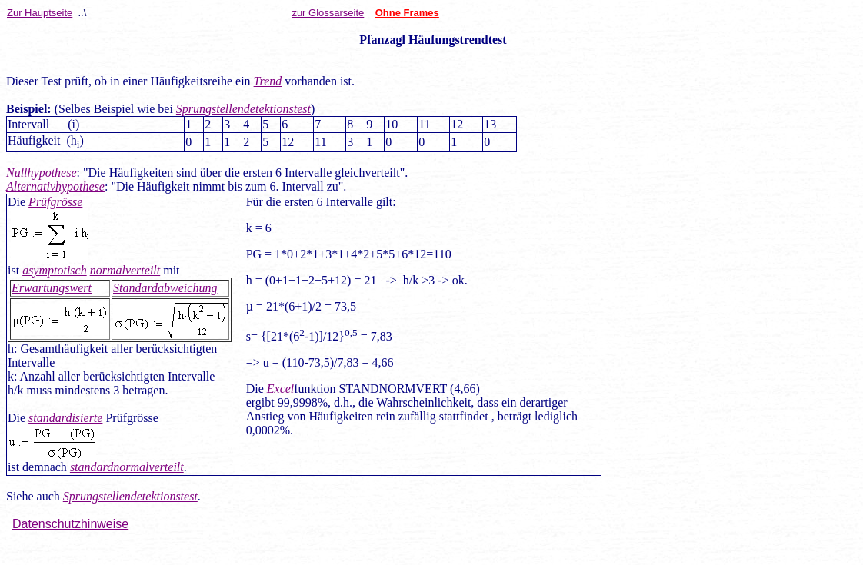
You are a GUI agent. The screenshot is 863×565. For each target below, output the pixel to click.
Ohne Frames (407, 12)
